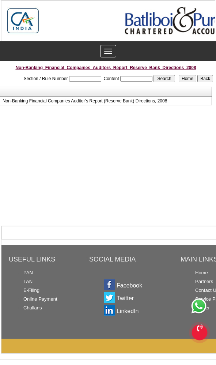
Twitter (125, 298)
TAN (28, 281)
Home (201, 272)
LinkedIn (128, 311)
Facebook (129, 285)
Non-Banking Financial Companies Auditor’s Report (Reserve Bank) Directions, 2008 (85, 101)
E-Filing (31, 290)
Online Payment (40, 299)
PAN (28, 272)
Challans (32, 308)
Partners (204, 281)
